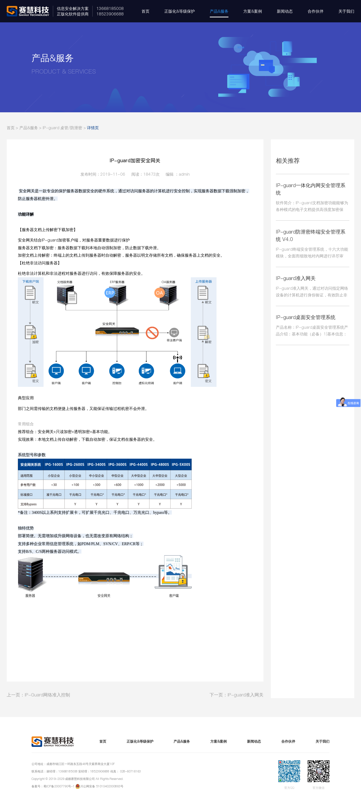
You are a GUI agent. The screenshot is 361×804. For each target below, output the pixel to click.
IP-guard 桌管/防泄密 (62, 127)
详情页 (93, 127)
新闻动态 (285, 11)
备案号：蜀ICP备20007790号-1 (53, 786)
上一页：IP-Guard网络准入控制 (38, 695)
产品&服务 (219, 11)
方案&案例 (252, 11)
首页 (145, 11)
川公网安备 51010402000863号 (101, 786)
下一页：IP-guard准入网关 (236, 695)
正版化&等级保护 (179, 11)
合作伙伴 (316, 11)
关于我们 (346, 11)
